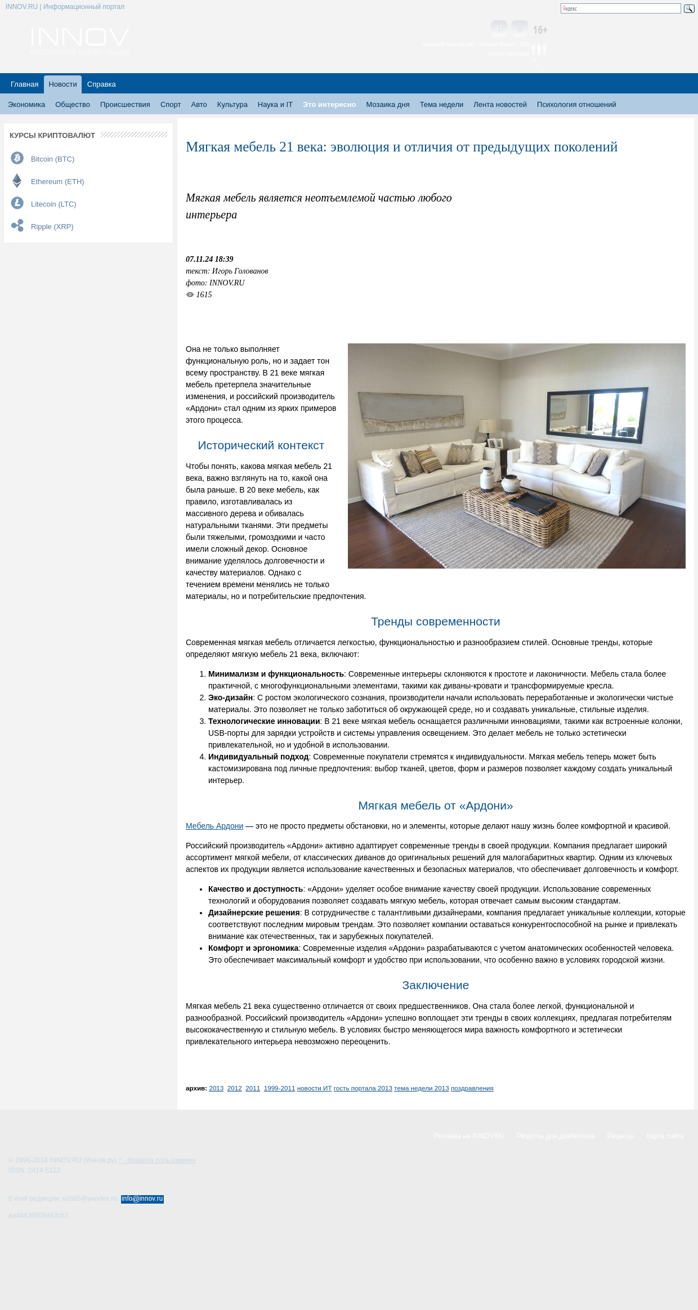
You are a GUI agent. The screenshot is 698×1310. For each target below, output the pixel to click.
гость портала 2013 (363, 1088)
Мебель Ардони (214, 825)
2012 (234, 1088)
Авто (199, 104)
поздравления (472, 1088)
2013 (216, 1088)
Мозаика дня (388, 104)
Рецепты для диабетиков (556, 1136)
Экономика (26, 104)
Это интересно (329, 104)
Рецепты (620, 1136)
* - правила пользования (157, 1160)
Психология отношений (576, 104)
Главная (24, 84)
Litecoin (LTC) (54, 204)
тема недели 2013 (421, 1088)
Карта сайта (665, 1136)
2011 (252, 1088)
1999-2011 (280, 1088)
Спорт (170, 104)
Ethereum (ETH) (57, 181)
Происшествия (125, 104)
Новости (62, 84)
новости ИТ (314, 1088)
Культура (232, 104)
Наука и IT (275, 104)
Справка (101, 84)
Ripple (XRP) (52, 226)
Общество (72, 104)
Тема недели (442, 104)
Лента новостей (500, 104)
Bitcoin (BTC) (52, 159)
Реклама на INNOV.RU (469, 1136)
